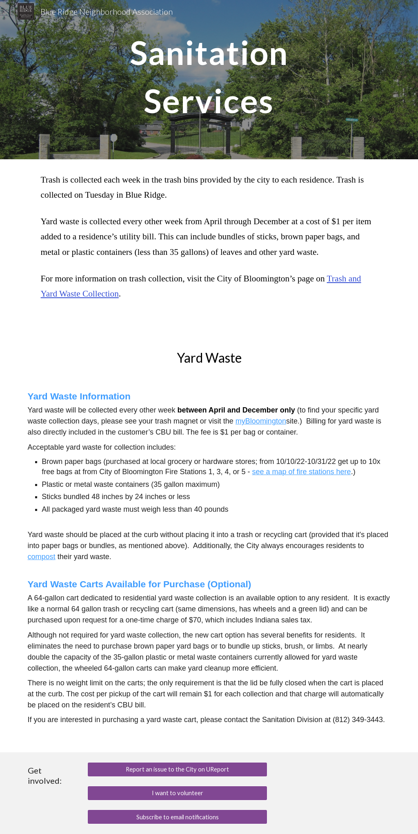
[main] (208, 80)
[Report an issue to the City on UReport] (177, 769)
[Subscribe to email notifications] (177, 816)
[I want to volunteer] (177, 793)
